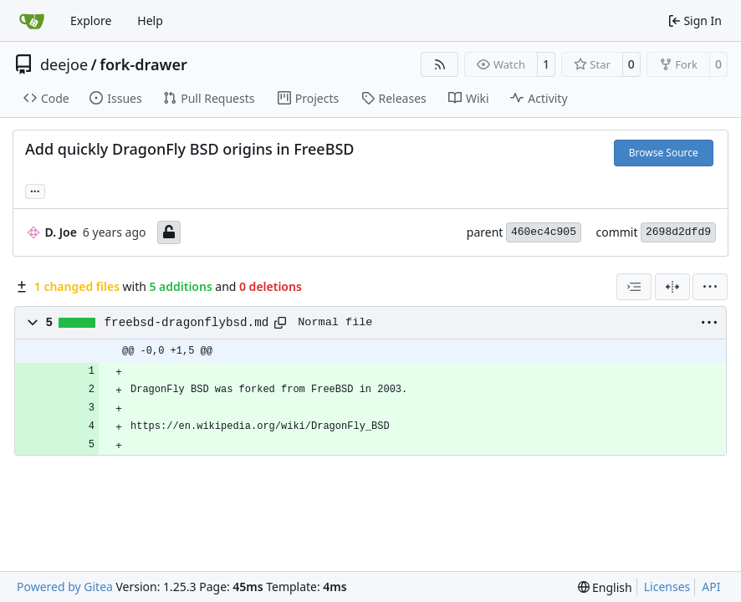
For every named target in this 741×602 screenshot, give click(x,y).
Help (150, 20)
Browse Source (663, 152)
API (711, 586)
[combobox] (634, 286)
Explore (90, 20)
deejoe (64, 64)
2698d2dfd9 (678, 232)
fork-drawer (143, 64)
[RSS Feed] (440, 64)
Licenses (667, 586)
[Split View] (672, 286)
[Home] (31, 21)
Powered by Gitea (65, 586)
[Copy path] (280, 322)
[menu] (710, 286)
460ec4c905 (543, 232)
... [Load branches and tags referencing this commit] (35, 190)
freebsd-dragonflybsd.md (187, 322)
